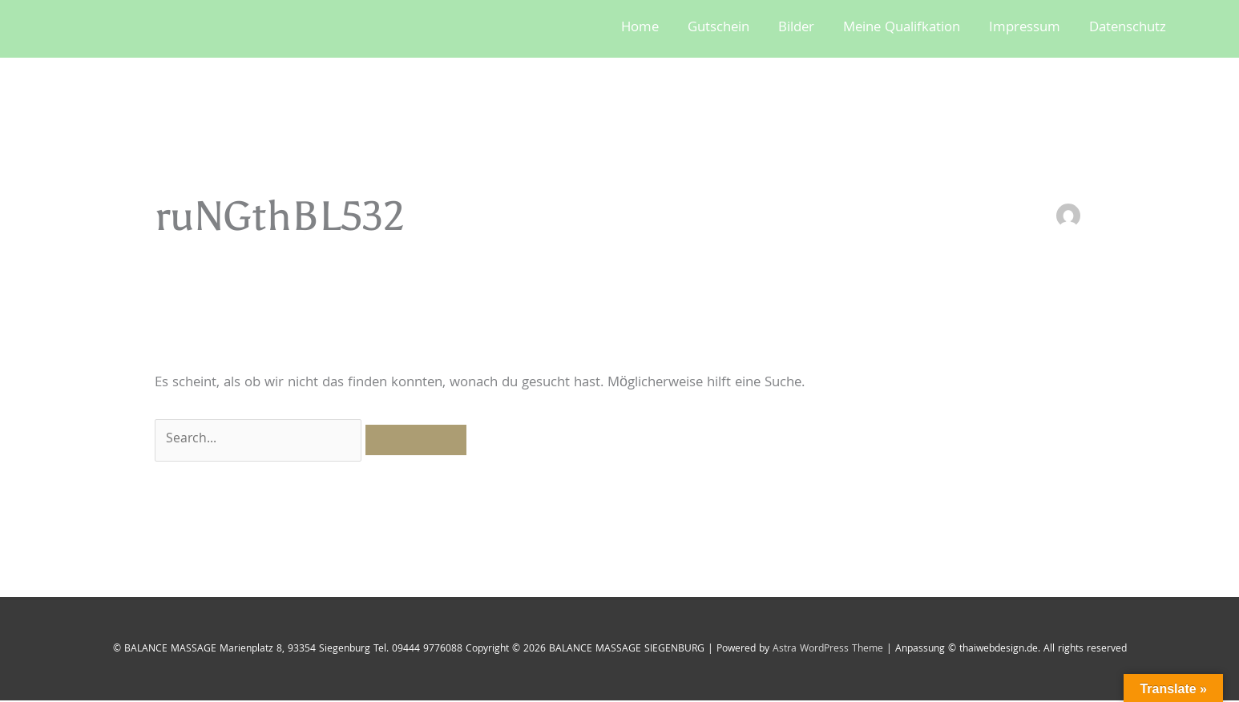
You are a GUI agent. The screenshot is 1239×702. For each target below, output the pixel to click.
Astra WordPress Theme (828, 650)
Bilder (796, 28)
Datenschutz (1127, 28)
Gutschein (718, 28)
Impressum (1024, 28)
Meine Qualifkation (901, 28)
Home (640, 28)
